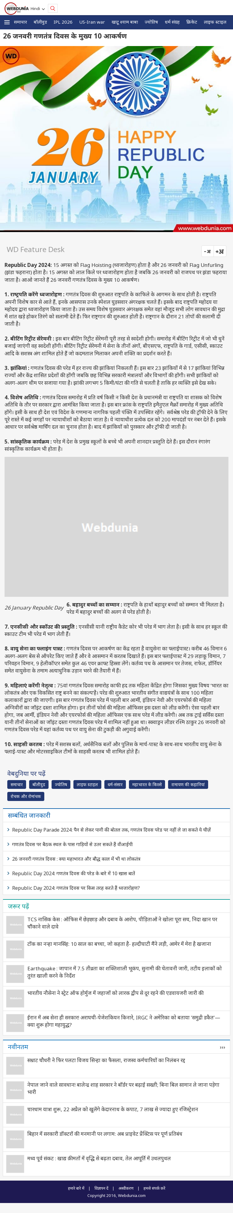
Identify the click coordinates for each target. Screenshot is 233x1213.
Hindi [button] (36, 8)
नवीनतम (18, 1046)
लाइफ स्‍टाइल (215, 22)
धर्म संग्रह (172, 22)
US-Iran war (92, 22)
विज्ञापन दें (101, 1188)
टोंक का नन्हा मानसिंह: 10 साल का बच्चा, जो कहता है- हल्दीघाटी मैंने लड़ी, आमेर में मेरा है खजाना (119, 943)
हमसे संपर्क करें (154, 1188)
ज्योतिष (151, 22)
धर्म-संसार (115, 784)
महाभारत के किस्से (147, 784)
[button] (7, 22)
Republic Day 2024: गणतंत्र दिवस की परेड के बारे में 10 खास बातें (73, 873)
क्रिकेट (191, 22)
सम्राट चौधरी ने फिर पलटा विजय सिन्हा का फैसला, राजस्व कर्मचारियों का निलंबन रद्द (106, 1060)
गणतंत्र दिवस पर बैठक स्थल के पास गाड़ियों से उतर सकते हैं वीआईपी (72, 844)
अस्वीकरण (125, 1188)
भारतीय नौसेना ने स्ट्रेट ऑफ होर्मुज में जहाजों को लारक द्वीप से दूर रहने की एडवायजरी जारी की (115, 992)
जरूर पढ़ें (18, 906)
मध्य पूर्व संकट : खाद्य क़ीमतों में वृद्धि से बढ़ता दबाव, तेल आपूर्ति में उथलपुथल (99, 1158)
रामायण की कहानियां (188, 784)
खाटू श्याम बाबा (125, 22)
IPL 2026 (63, 22)
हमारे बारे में (76, 1188)
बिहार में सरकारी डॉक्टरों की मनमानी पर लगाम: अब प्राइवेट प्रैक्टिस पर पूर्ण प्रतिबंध (104, 1133)
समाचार (20, 22)
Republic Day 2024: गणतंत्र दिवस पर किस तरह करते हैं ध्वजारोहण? (76, 888)
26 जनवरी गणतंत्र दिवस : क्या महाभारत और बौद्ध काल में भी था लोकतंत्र (76, 859)
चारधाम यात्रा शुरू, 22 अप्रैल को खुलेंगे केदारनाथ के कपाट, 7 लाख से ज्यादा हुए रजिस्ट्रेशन (112, 1109)
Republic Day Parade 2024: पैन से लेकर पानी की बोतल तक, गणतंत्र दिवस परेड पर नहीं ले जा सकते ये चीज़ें (111, 829)
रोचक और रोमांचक (26, 796)
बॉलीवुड (40, 22)
